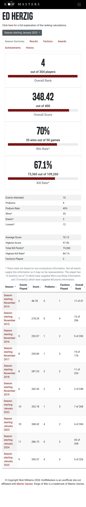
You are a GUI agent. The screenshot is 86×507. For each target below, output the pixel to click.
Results (34, 41)
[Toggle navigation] (79, 4)
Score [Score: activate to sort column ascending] (36, 286)
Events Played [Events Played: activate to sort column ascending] (23, 286)
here (10, 25)
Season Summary (14, 41)
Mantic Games (25, 483)
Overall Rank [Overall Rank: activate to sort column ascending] (79, 286)
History (30, 47)
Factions (48, 41)
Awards (62, 41)
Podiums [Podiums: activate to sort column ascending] (50, 286)
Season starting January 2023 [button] (21, 32)
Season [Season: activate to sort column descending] (9, 286)
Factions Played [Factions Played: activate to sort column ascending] (65, 286)
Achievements (13, 47)
